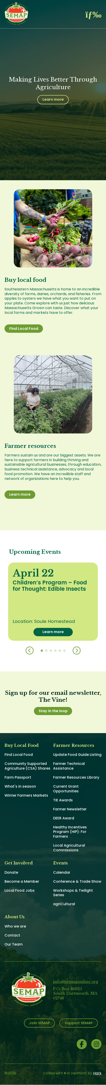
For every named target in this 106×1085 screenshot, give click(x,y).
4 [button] (55, 651)
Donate (11, 872)
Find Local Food (23, 328)
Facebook (82, 1044)
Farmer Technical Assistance (69, 766)
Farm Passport (18, 777)
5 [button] (60, 651)
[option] (53, 602)
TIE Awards (63, 800)
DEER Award (63, 818)
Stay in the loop (53, 710)
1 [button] (42, 651)
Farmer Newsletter (70, 809)
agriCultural (64, 904)
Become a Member (22, 881)
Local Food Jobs (20, 890)
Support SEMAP (79, 1023)
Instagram (96, 1044)
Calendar (61, 872)
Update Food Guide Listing (77, 754)
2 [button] (46, 651)
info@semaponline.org (75, 981)
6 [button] (64, 651)
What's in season (20, 786)
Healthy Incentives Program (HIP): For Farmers (70, 832)
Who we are (15, 926)
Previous (29, 650)
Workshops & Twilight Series (73, 893)
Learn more (53, 99)
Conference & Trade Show (77, 881)
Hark (97, 1073)
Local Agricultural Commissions (69, 848)
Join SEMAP (39, 1023)
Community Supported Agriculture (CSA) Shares (27, 766)
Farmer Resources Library (76, 777)
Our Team (14, 944)
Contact (12, 935)
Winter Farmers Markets (26, 795)
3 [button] (51, 651)
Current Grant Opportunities (66, 789)
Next (76, 650)
